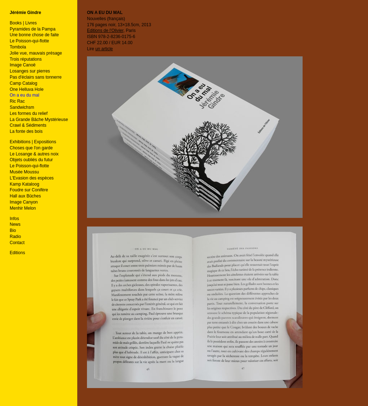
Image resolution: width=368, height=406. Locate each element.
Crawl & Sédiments (28, 125)
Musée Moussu (24, 171)
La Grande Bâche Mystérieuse (39, 119)
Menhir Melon (23, 208)
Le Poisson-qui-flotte (29, 40)
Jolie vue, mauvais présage (36, 53)
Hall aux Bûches (25, 196)
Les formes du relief (28, 113)
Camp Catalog (23, 83)
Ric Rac (17, 101)
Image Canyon (24, 202)
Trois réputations (26, 59)
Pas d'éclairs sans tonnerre (35, 77)
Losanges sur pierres (30, 71)
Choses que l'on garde (31, 147)
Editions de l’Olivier (105, 30)
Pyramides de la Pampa (32, 29)
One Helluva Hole (26, 89)
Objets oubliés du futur (31, 159)
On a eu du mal (24, 95)
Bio (13, 230)
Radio (15, 236)
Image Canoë (23, 64)
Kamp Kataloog (24, 184)
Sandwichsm (22, 107)
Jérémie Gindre (25, 12)
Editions (17, 252)
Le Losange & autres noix (34, 154)
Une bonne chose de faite (34, 34)
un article (104, 48)
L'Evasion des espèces (32, 178)
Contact (17, 242)
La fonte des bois (26, 131)
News (15, 224)
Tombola (18, 47)
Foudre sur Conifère (29, 189)
